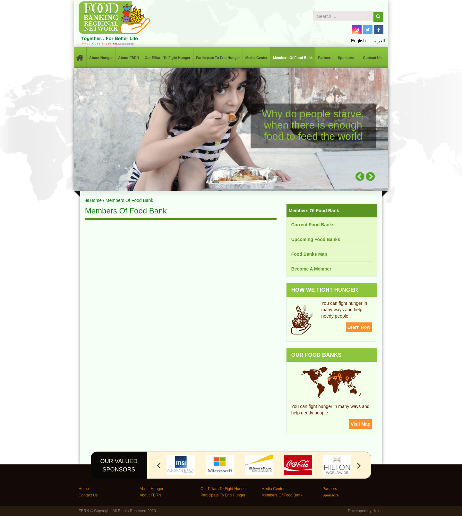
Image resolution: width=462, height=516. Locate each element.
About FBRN (128, 58)
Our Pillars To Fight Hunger (168, 58)
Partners (325, 58)
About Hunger (101, 58)
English (358, 40)
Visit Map (360, 424)
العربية (378, 40)
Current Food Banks (313, 224)
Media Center (256, 58)
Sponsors (346, 58)
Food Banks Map (309, 254)
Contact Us (372, 58)
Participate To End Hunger (218, 58)
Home (96, 200)
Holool (377, 511)
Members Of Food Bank (292, 58)
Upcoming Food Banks (315, 239)
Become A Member (311, 268)
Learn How (359, 327)
